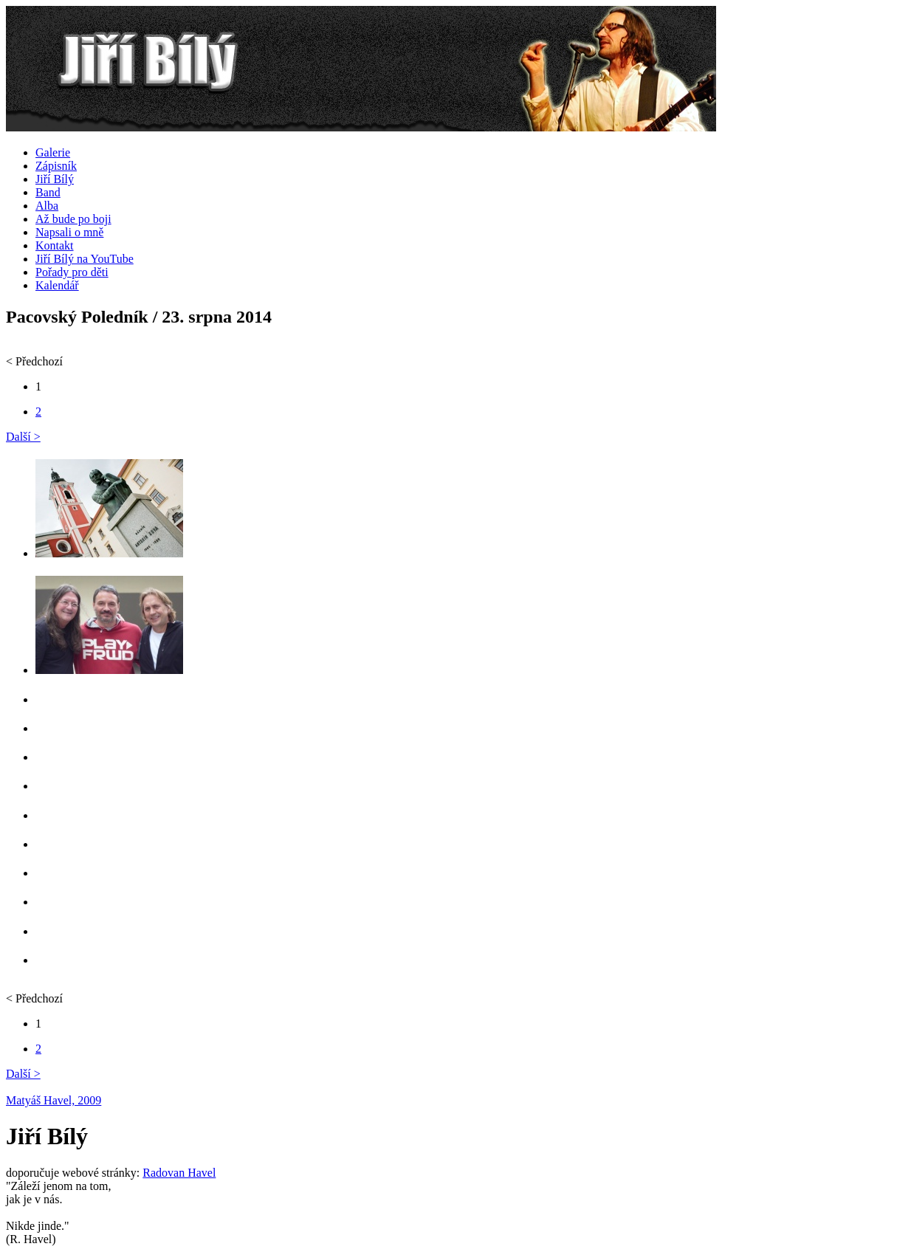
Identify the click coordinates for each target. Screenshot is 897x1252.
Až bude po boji (73, 219)
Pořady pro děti (72, 272)
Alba (46, 205)
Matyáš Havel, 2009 (53, 1100)
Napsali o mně (69, 232)
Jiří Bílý (54, 179)
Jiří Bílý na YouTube (84, 258)
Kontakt (54, 245)
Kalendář (57, 285)
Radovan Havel (179, 1172)
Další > (23, 436)
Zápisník (56, 165)
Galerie (52, 152)
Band (48, 192)
